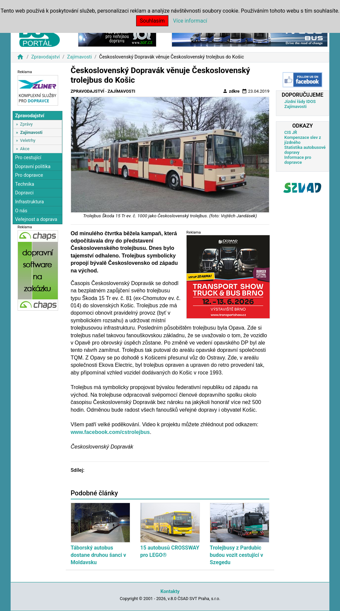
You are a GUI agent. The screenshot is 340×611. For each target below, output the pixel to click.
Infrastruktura (29, 202)
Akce (24, 148)
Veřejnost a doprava (36, 219)
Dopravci (24, 193)
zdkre (230, 91)
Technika (24, 184)
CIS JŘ (290, 132)
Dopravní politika (32, 166)
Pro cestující (28, 157)
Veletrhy (27, 140)
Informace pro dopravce (297, 160)
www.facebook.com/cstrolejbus (110, 432)
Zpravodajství (45, 57)
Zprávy (26, 124)
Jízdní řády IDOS (300, 101)
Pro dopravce (29, 175)
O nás (21, 211)
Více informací (190, 21)
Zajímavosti (79, 57)
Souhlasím (152, 21)
